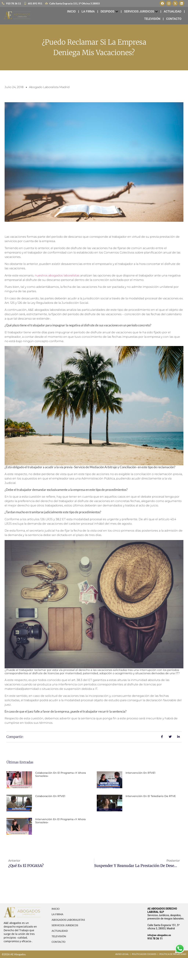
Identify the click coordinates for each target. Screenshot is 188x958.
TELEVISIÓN (59, 936)
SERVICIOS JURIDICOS (65, 925)
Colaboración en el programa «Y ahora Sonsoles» (60, 774)
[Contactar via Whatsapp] (179, 953)
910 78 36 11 (155, 938)
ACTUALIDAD (60, 930)
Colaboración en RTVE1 (50, 796)
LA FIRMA (57, 914)
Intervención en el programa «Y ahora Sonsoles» (60, 821)
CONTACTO (58, 941)
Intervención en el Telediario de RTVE (151, 796)
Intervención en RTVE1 (140, 772)
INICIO (55, 908)
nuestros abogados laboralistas (57, 275)
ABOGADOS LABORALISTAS (68, 919)
